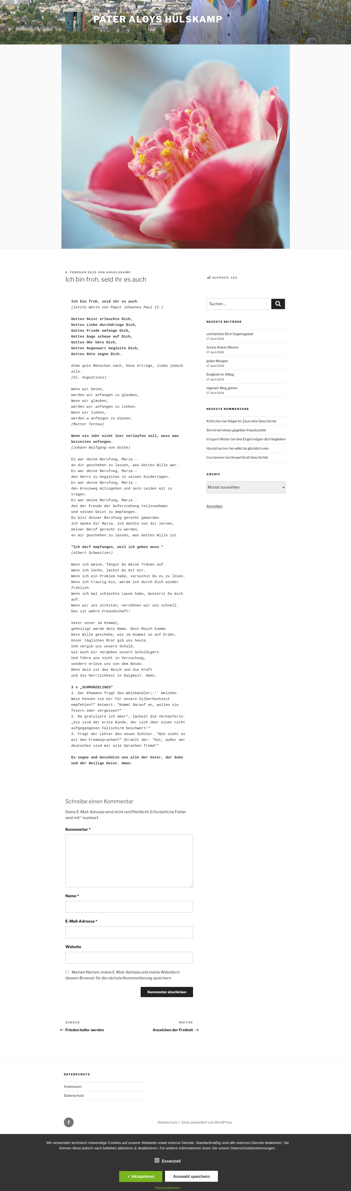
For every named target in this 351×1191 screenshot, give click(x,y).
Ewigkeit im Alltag (220, 374)
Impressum (73, 1086)
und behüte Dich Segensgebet (229, 334)
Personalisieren (167, 1188)
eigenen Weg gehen (221, 388)
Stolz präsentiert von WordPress (207, 1122)
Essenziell (168, 1160)
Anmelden (214, 506)
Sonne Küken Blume (222, 347)
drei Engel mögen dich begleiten (261, 439)
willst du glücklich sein (251, 448)
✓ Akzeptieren (141, 1176)
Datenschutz (74, 1095)
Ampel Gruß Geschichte (249, 457)
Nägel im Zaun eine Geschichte (252, 421)
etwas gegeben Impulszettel (244, 430)
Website (73, 947)
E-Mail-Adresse (81, 921)
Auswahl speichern (191, 1176)
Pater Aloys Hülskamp (158, 19)
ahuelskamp (118, 272)
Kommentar (78, 829)
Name (72, 896)
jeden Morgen (217, 361)
